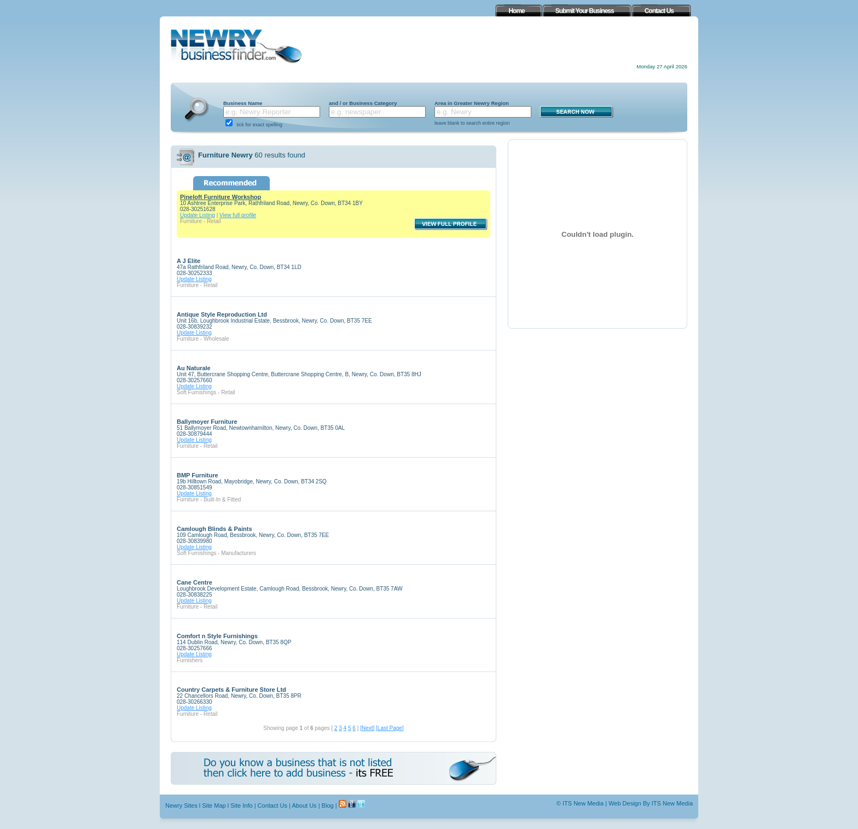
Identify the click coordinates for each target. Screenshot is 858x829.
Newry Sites (181, 805)
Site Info (241, 805)
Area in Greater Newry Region (471, 103)
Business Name (242, 103)
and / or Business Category (363, 103)
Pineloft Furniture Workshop (220, 197)
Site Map (213, 805)
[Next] (367, 728)
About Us (304, 805)
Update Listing (197, 215)
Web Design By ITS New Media (650, 803)
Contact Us (272, 805)
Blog (328, 805)
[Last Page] (390, 728)
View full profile (237, 215)
